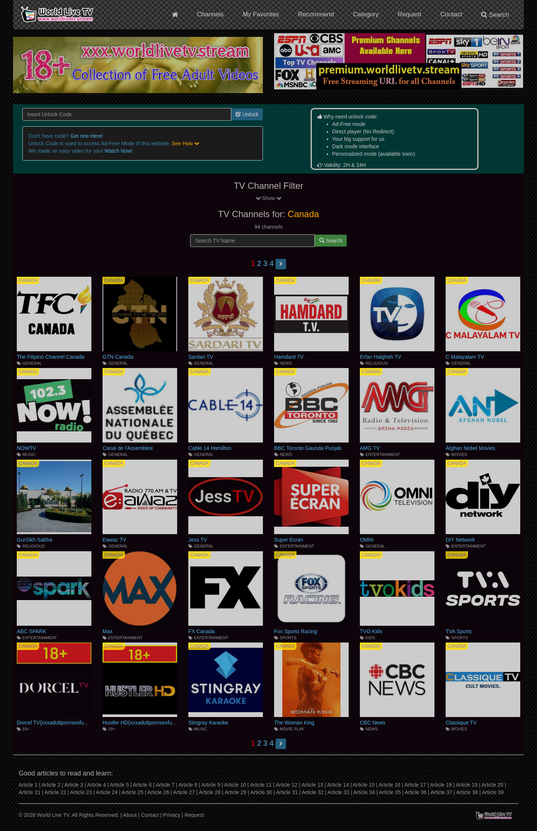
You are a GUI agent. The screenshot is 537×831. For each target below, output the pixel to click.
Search (495, 14)
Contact (451, 14)
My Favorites (261, 14)
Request (409, 14)
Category (366, 14)
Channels (210, 14)
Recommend (316, 14)
